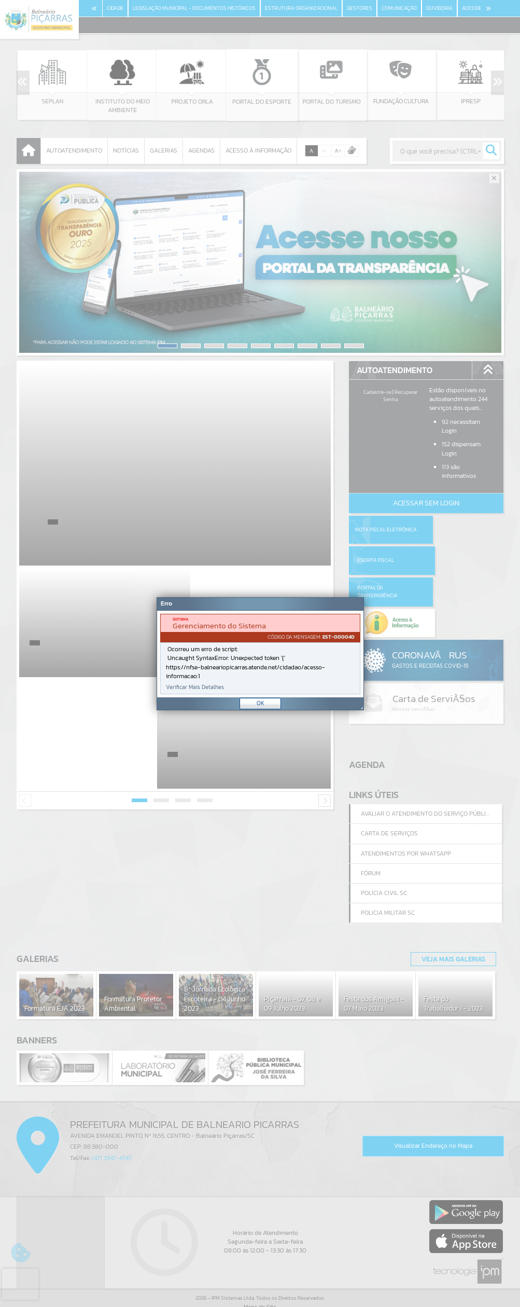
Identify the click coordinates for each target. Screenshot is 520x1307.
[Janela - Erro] (260, 653)
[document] (260, 654)
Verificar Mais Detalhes (195, 687)
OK (260, 703)
